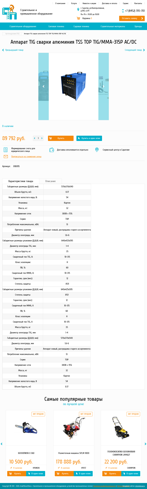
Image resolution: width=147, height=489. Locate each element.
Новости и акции (89, 3)
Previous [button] (2, 444)
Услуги (74, 3)
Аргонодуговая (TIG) (53, 34)
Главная (6, 34)
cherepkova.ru (140, 486)
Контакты (138, 3)
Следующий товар (133, 50)
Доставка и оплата (109, 3)
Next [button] (146, 444)
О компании (60, 3)
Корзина (87, 18)
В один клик (37, 473)
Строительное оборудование (23, 26)
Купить (61, 138)
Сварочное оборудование (33, 34)
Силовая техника (56, 26)
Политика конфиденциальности (104, 486)
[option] (26, 444)
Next (103, 86)
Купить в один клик (91, 138)
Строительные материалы (113, 26)
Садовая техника (81, 26)
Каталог (16, 34)
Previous (43, 86)
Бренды (138, 26)
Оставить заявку (129, 18)
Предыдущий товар (14, 50)
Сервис (125, 3)
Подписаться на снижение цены (26, 156)
